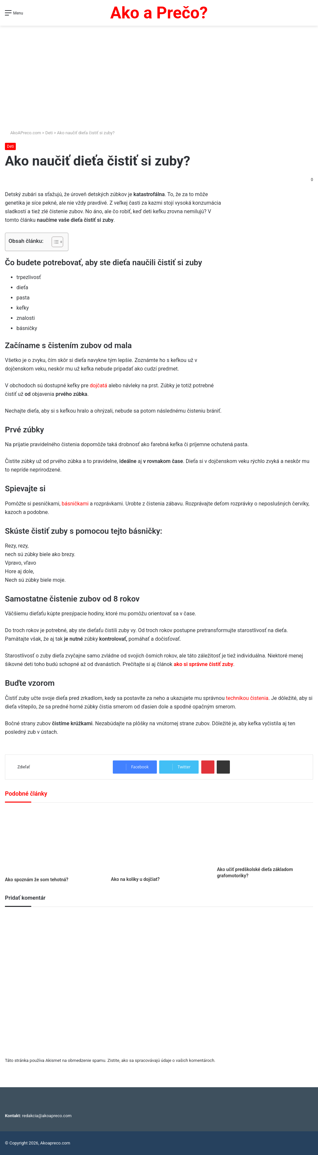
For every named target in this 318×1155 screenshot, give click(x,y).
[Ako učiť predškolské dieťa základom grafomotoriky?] (265, 836)
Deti (49, 132)
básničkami (76, 503)
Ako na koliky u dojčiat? (135, 879)
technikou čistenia (246, 698)
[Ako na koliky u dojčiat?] (159, 841)
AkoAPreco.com (23, 132)
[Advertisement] (159, 75)
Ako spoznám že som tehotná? (36, 879)
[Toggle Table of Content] (54, 241)
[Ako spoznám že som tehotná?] (53, 841)
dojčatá (97, 385)
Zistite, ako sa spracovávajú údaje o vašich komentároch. (161, 1060)
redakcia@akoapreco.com (47, 1115)
